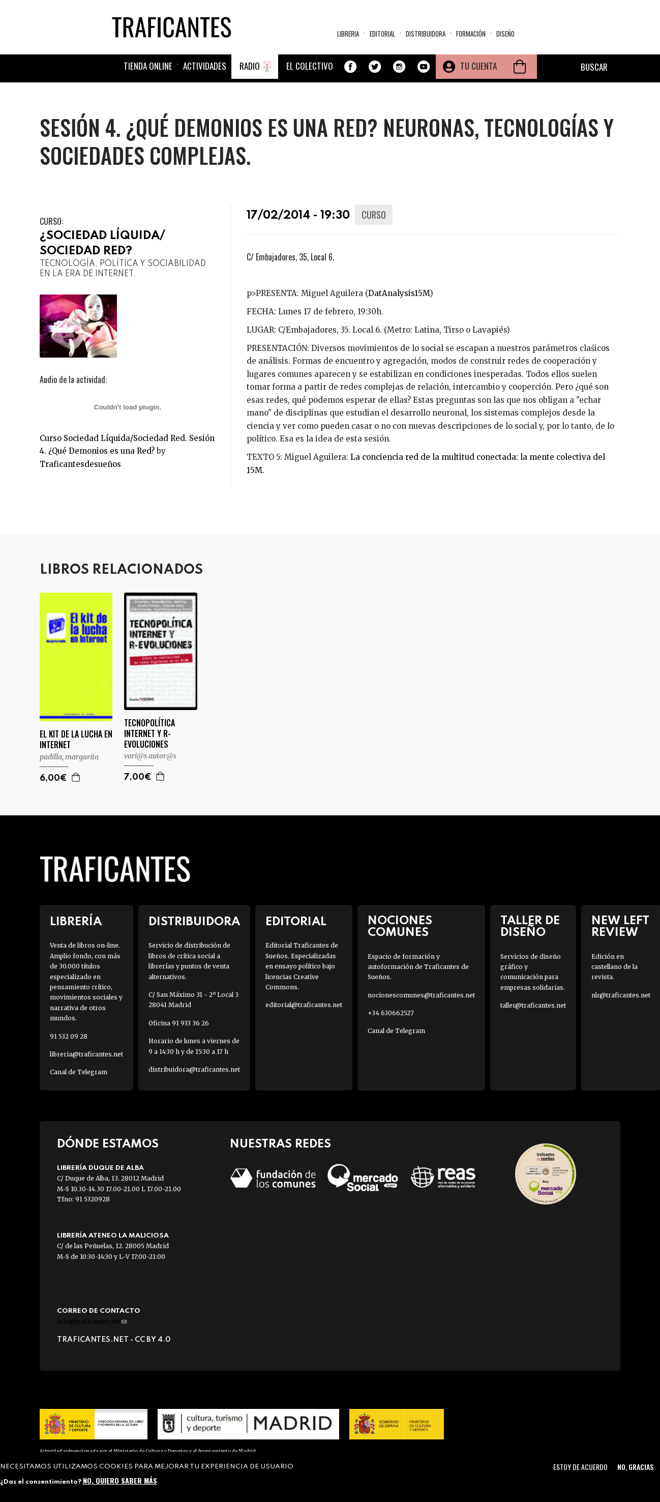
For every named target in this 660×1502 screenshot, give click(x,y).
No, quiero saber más (120, 1480)
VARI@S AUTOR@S (150, 755)
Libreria (348, 33)
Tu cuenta (478, 66)
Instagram (399, 67)
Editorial (382, 33)
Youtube (423, 67)
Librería (76, 922)
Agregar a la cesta (76, 777)
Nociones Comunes (400, 926)
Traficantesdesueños (80, 464)
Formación (471, 33)
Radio (249, 66)
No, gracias (635, 1466)
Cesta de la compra (519, 67)
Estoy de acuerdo (580, 1466)
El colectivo (309, 66)
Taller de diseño (530, 926)
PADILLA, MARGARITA (69, 756)
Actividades (204, 66)
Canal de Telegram (78, 1072)
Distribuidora (425, 33)
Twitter (375, 67)
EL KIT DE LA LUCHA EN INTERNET (76, 739)
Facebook (350, 67)
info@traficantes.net (92, 1321)
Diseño (505, 33)
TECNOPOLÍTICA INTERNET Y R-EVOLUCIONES (149, 733)
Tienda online (148, 66)
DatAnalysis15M (399, 293)
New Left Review (620, 926)
